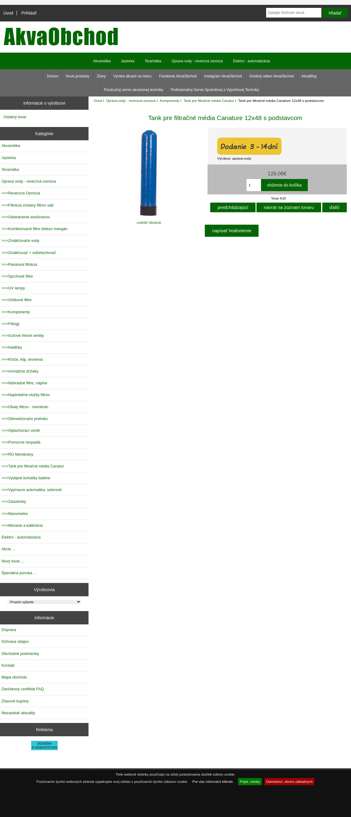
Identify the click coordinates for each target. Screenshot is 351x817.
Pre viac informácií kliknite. (213, 781)
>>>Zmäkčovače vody (20, 240)
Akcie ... (8, 549)
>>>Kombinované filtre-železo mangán (35, 228)
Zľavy (101, 76)
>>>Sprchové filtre (17, 276)
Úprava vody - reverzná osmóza (131, 101)
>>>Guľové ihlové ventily (23, 335)
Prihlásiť (29, 13)
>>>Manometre (15, 513)
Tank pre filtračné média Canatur (209, 101)
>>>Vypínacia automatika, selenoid (31, 489)
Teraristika (153, 61)
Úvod (8, 13)
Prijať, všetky (250, 781)
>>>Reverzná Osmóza (21, 193)
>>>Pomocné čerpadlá (21, 442)
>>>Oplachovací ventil (21, 430)
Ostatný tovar (15, 117)
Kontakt (8, 665)
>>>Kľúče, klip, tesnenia (22, 359)
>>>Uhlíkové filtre (17, 300)
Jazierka (127, 61)
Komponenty (169, 101)
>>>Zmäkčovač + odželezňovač (29, 252)
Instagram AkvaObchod (223, 76)
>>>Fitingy (11, 323)
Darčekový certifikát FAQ (23, 689)
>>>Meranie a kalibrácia (22, 525)
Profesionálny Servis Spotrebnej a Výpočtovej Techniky (215, 90)
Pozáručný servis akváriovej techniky (133, 90)
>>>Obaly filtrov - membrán (25, 407)
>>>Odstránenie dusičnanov (26, 217)
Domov (52, 76)
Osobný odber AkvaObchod (271, 76)
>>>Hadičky (12, 347)
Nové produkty (77, 76)
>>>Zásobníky (14, 501)
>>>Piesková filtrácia (19, 264)
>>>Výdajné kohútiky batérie (26, 478)
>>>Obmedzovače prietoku (25, 418)
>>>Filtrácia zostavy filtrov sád (27, 205)
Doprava (9, 629)
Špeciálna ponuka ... (19, 573)
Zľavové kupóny (15, 701)
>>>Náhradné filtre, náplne (24, 383)
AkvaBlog (309, 76)
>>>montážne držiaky (20, 371)
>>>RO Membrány (17, 454)
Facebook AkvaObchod (178, 76)
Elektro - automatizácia (251, 61)
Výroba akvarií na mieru (132, 76)
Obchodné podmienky (20, 653)
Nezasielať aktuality (18, 713)
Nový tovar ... (13, 561)
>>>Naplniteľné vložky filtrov (26, 394)
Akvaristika (102, 61)
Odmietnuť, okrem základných (289, 781)
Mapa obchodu (14, 677)
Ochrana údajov (15, 641)
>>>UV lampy (13, 288)
